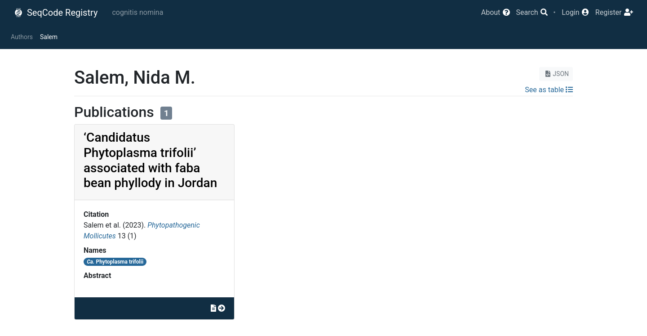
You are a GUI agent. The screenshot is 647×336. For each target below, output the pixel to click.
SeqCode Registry (55, 12)
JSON (556, 73)
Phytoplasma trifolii (115, 262)
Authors (22, 36)
